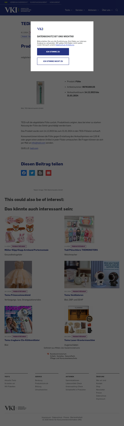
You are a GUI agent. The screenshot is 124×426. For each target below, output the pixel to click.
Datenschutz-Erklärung (65, 45)
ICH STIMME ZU (53, 52)
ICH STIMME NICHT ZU (53, 61)
